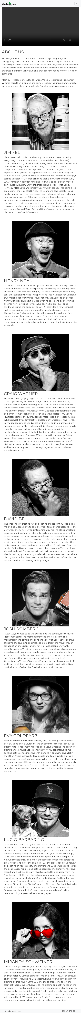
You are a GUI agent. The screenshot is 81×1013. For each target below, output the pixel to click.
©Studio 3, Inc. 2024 (12, 1011)
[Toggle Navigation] (76, 3)
